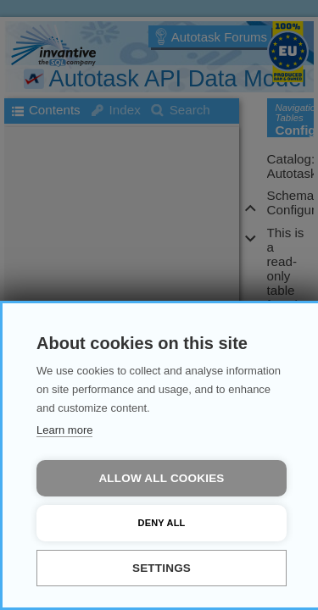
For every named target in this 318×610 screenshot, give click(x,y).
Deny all (162, 523)
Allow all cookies (161, 478)
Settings (161, 568)
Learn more (64, 430)
